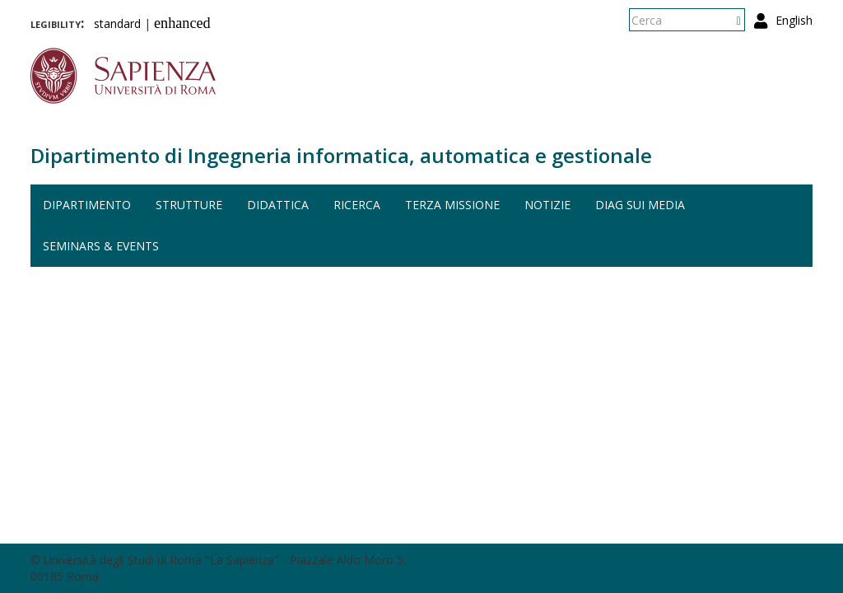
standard (117, 23)
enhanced (182, 23)
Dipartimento (87, 204)
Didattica (278, 204)
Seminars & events (101, 246)
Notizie (547, 204)
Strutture (189, 204)
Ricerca (356, 204)
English (794, 20)
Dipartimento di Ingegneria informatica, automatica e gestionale (341, 155)
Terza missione (452, 204)
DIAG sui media (640, 204)
